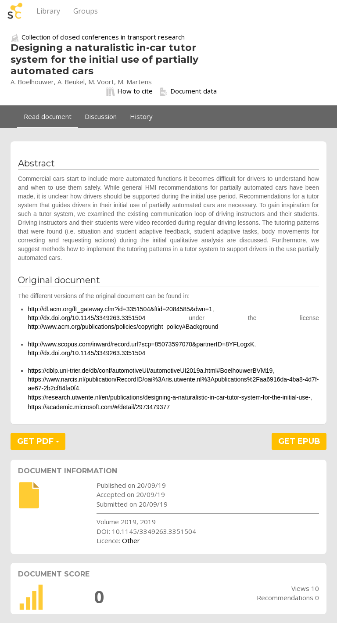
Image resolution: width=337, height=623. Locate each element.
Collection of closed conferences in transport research (103, 36)
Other (131, 540)
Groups (85, 11)
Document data (188, 91)
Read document (48, 116)
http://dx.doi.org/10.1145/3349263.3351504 (86, 317)
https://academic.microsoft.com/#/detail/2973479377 (99, 407)
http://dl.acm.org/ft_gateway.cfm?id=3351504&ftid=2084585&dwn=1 (120, 309)
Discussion (101, 116)
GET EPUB (299, 441)
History (141, 116)
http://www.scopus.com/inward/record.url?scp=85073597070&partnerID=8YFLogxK (141, 344)
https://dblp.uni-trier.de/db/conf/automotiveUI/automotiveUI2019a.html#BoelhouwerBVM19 (150, 370)
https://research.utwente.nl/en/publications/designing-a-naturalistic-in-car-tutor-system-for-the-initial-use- (169, 397)
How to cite (129, 91)
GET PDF (38, 441)
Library (48, 11)
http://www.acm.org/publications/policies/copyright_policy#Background (123, 326)
